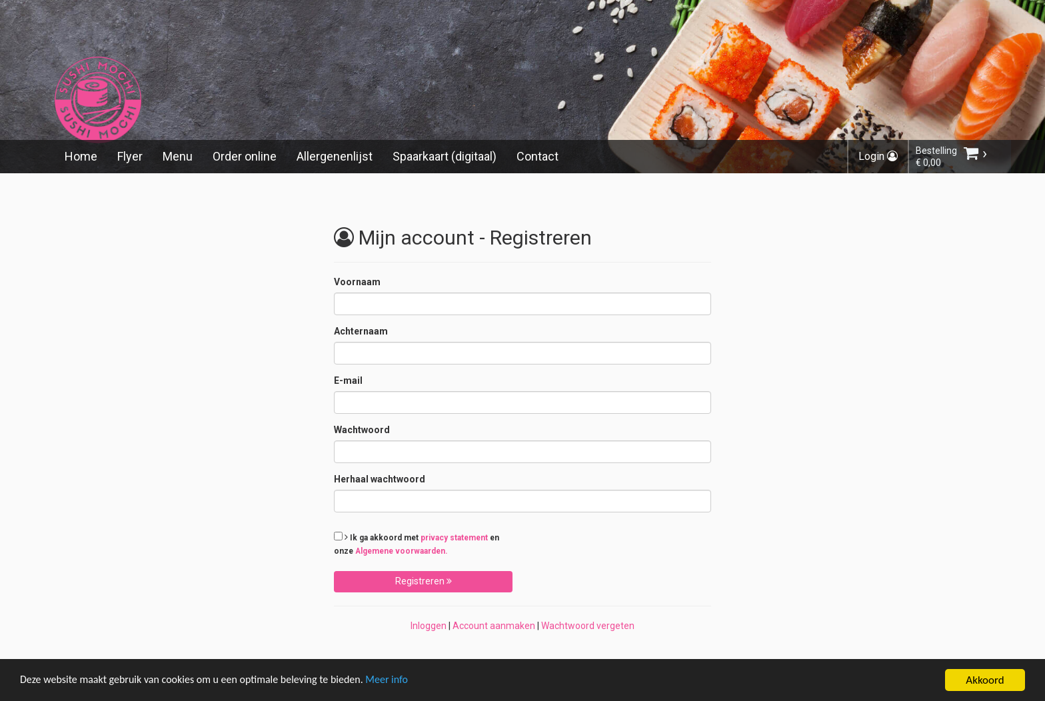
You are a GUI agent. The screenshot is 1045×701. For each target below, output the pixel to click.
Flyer (130, 156)
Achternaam (361, 331)
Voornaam (357, 282)
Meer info (410, 682)
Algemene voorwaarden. (401, 551)
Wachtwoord (362, 429)
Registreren (423, 581)
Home (81, 156)
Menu (178, 156)
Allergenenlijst (335, 156)
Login (878, 156)
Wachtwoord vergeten (587, 625)
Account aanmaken (494, 625)
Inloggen (429, 625)
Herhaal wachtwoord (379, 479)
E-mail (348, 380)
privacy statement (454, 537)
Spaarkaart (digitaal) (445, 156)
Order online (245, 156)
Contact (537, 156)
